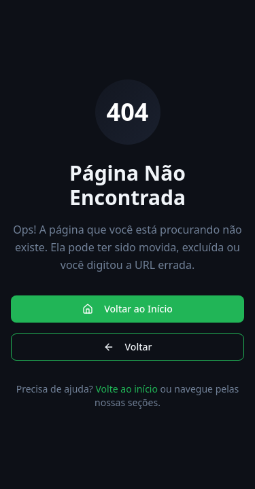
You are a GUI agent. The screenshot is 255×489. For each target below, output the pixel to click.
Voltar (127, 346)
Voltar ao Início (127, 308)
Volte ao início (127, 388)
